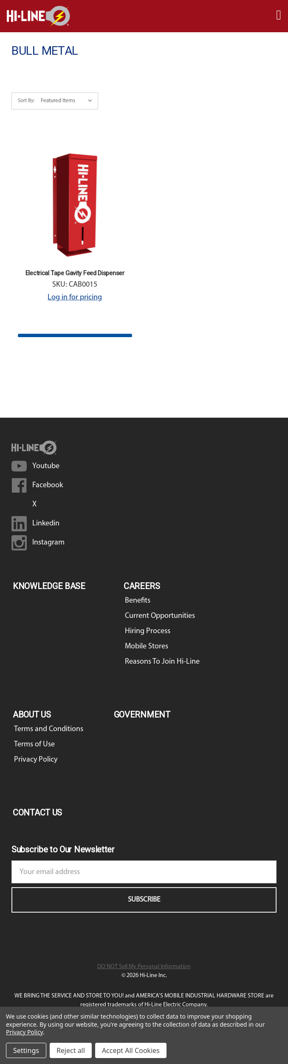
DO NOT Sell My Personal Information (144, 966)
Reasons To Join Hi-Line (162, 662)
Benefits (137, 601)
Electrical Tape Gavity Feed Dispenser (74, 273)
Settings (26, 1050)
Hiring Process (147, 631)
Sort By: (26, 100)
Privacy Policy (35, 760)
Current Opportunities (160, 616)
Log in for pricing (75, 297)
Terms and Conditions (48, 729)
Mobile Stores (146, 646)
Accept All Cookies (131, 1050)
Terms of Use (34, 744)
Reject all (70, 1050)
